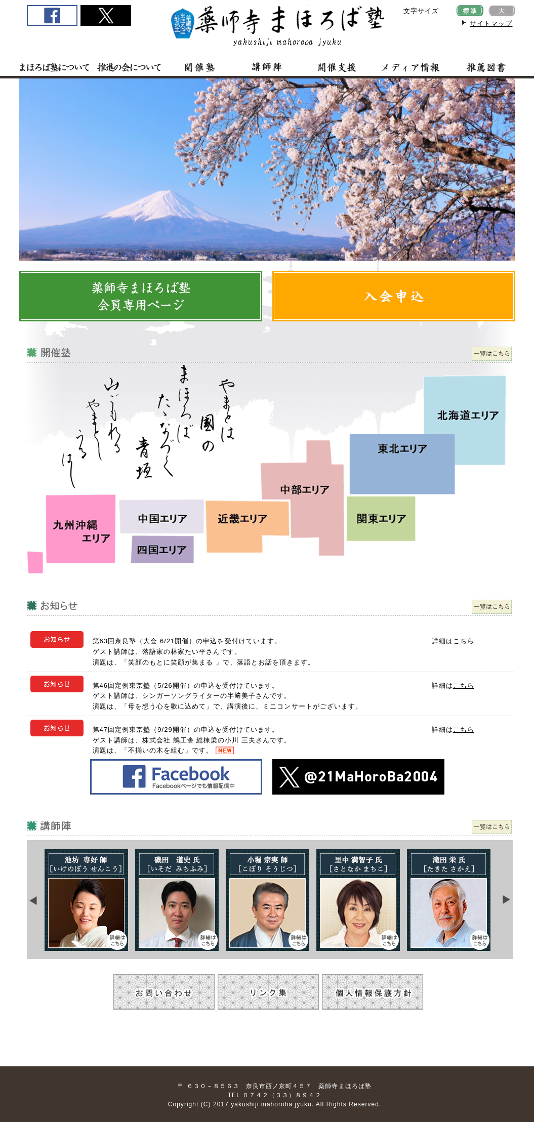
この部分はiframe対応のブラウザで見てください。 (267, 169)
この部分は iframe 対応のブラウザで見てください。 (270, 899)
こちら (463, 641)
